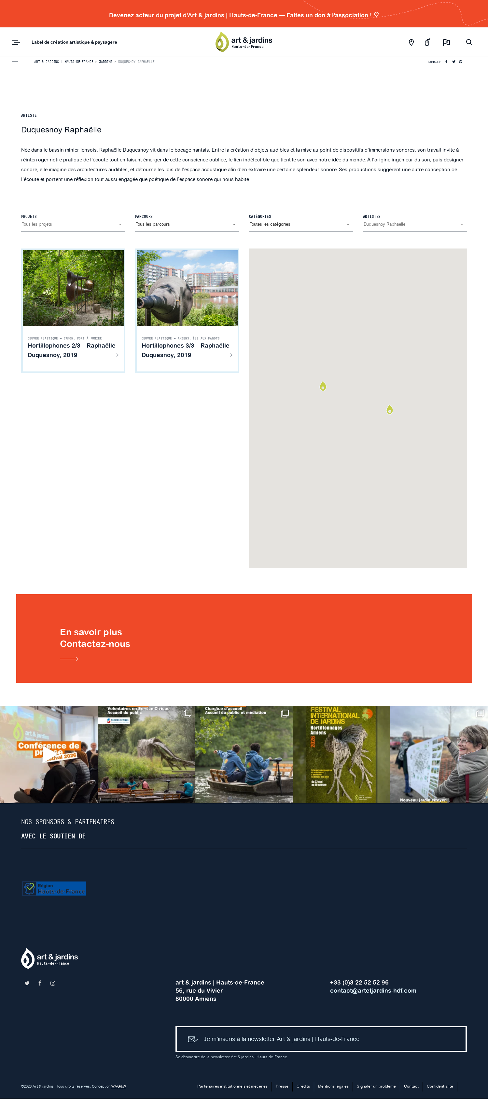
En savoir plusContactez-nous (98, 644)
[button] (73, 224)
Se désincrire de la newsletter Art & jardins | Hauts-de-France (231, 1058)
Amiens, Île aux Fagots (199, 338)
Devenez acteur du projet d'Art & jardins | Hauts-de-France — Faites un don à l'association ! (244, 15)
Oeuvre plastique (43, 338)
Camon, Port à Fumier (83, 338)
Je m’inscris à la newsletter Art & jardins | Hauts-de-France (271, 1040)
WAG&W (118, 1088)
